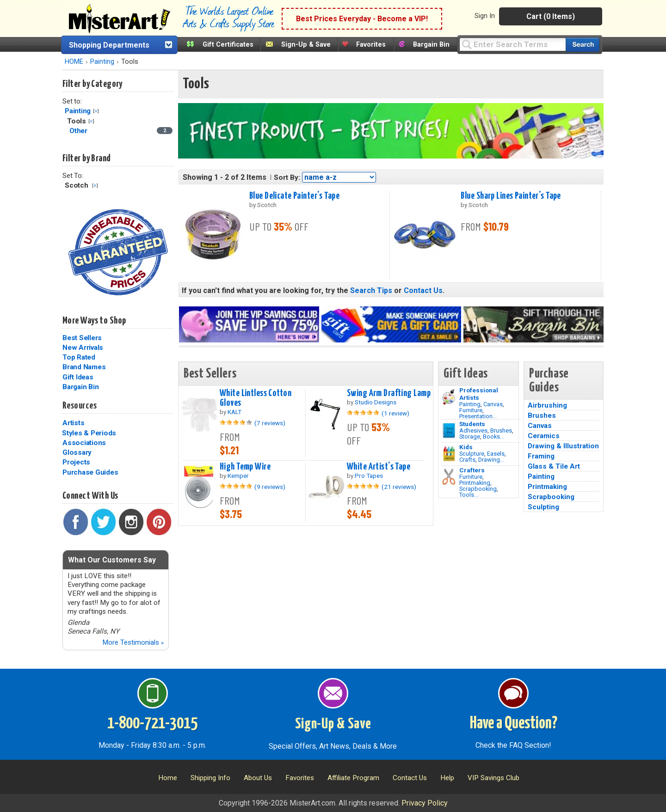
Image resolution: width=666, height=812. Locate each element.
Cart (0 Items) (550, 16)
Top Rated (78, 357)
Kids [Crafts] (466, 447)
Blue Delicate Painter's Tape (294, 196)
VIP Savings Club (493, 778)
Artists (73, 423)
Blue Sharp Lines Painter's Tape (511, 196)
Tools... (468, 494)
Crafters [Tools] (472, 470)
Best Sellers (82, 338)
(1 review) (395, 413)
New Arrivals (82, 347)
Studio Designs (375, 402)
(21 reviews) (399, 486)
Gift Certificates (228, 45)
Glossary (77, 452)
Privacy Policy (424, 803)
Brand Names (83, 367)
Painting (102, 62)
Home (167, 778)
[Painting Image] (449, 397)
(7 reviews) (269, 423)
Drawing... (491, 459)
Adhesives (473, 430)
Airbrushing (547, 405)
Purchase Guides (90, 472)
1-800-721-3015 (152, 723)
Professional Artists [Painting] (478, 393)
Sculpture (471, 453)
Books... (493, 436)
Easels (496, 453)
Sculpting (543, 507)
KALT (234, 411)
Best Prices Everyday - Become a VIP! (362, 18)
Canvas (493, 404)
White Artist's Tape (378, 466)
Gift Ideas (77, 377)
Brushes (501, 430)
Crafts (467, 459)
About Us (258, 778)
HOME (74, 62)
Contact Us (423, 290)
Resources (79, 405)
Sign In (485, 16)
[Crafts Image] (449, 454)
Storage (469, 436)
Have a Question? (513, 723)
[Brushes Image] (449, 430)
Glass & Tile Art (554, 466)
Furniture (470, 410)
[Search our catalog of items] (582, 44)
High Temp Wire (245, 466)
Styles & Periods (89, 433)
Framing (541, 456)
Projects (76, 462)
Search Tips (371, 290)
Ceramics (544, 436)
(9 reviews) (269, 486)
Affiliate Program (353, 778)
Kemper (238, 475)
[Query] (512, 44)
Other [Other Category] (79, 131)
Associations (84, 443)
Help (447, 778)
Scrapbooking (478, 488)
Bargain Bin (431, 45)
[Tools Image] (449, 477)
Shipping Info (210, 778)
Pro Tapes (369, 475)
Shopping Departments (109, 45)
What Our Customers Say (112, 560)
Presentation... (478, 416)
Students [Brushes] (472, 423)
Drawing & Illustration (563, 446)
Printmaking (474, 482)
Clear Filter (96, 111)
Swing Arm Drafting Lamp (389, 393)
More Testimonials (133, 642)
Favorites (371, 45)
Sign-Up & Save (306, 45)
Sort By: (287, 177)
